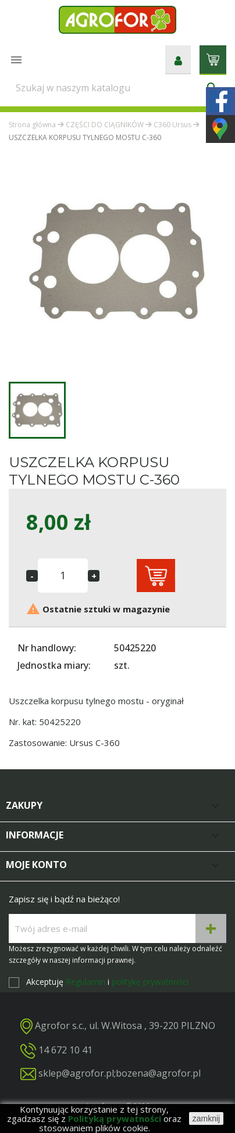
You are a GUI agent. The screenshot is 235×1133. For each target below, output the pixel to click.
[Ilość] (63, 575)
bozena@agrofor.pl (158, 1073)
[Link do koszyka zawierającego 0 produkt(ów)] (213, 58)
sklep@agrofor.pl (76, 1073)
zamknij (206, 1118)
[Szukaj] (117, 88)
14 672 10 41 (65, 1050)
